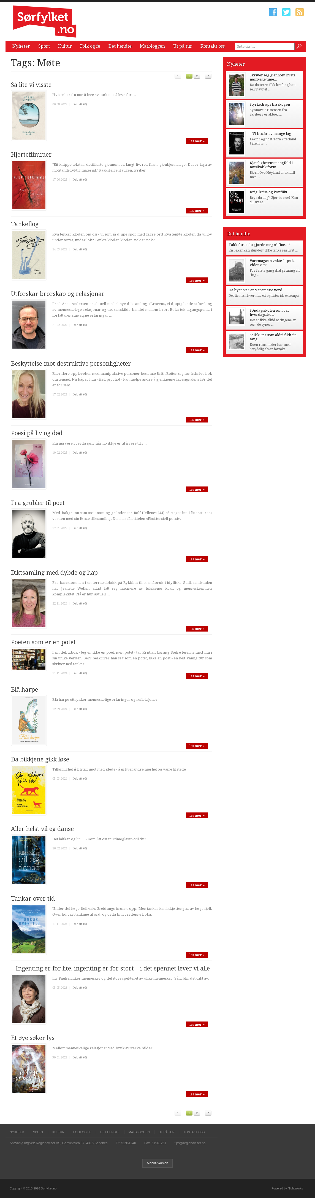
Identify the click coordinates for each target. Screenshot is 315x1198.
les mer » (197, 141)
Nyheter (21, 46)
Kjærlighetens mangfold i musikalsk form (271, 165)
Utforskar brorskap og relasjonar (58, 293)
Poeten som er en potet (43, 642)
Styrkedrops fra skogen (270, 104)
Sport (44, 46)
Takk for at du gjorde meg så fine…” (259, 245)
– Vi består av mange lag (270, 134)
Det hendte (120, 46)
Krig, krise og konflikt (268, 192)
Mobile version (157, 1163)
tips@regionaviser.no (190, 1143)
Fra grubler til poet (38, 502)
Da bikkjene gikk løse (40, 759)
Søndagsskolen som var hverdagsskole (269, 312)
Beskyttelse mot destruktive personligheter (71, 363)
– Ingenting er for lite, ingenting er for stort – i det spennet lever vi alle (110, 968)
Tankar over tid (33, 898)
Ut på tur (182, 46)
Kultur (65, 46)
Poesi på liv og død (37, 433)
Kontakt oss (212, 46)
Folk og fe (90, 46)
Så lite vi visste (31, 84)
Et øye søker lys (33, 1037)
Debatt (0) (79, 104)
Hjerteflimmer (31, 154)
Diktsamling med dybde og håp (54, 572)
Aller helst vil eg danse (42, 828)
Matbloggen (152, 46)
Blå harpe (24, 689)
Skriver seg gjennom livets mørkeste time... (272, 77)
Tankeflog (25, 224)
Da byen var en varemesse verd (255, 290)
